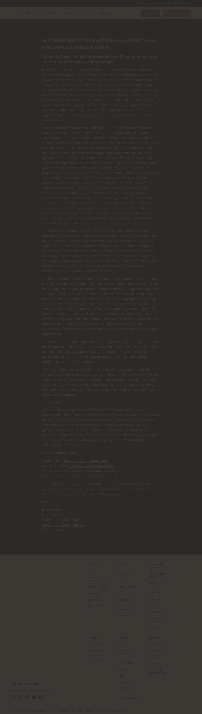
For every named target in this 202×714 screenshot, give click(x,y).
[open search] (189, 3)
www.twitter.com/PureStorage (91, 465)
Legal (80, 709)
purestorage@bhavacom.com (64, 523)
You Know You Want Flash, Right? (92, 475)
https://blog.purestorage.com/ (86, 460)
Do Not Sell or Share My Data (113, 709)
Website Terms (67, 709)
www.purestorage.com (65, 444)
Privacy (54, 709)
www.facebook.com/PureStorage (94, 470)
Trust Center (91, 709)
